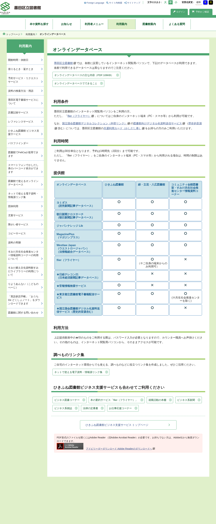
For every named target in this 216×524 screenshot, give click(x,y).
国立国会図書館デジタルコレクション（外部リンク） (94, 123)
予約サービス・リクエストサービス (23, 80)
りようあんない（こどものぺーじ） (23, 285)
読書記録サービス (18, 112)
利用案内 (121, 24)
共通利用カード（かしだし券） (122, 128)
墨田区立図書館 (63, 63)
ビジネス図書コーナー (67, 399)
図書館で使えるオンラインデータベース (23, 183)
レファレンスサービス (20, 121)
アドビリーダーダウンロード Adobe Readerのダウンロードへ (104, 448)
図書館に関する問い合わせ (23, 312)
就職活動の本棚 (157, 399)
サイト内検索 (115, 3)
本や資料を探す (39, 24)
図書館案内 (149, 24)
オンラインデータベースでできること (75, 83)
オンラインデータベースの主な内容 (83, 75)
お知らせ (66, 24)
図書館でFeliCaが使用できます (23, 154)
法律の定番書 (90, 408)
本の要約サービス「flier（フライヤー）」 (114, 399)
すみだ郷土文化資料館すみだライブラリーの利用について (23, 271)
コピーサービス (17, 233)
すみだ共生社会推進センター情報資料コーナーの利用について (23, 255)
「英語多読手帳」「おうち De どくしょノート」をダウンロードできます (24, 300)
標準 (198, 2)
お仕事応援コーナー (120, 408)
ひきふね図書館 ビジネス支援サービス (23, 132)
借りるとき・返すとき (20, 69)
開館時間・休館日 (18, 59)
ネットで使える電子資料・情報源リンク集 (78, 372)
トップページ (13, 34)
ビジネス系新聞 (186, 399)
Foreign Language (95, 3)
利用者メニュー (94, 24)
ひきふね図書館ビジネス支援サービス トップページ (117, 424)
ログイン (179, 11)
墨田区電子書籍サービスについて (23, 101)
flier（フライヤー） (79, 116)
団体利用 (13, 206)
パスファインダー (18, 143)
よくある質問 (177, 24)
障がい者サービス (18, 224)
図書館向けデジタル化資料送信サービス (157, 123)
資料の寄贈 (14, 242)
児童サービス (15, 215)
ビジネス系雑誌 (63, 408)
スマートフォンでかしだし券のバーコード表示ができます (23, 168)
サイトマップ (133, 3)
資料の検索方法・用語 (20, 90)
